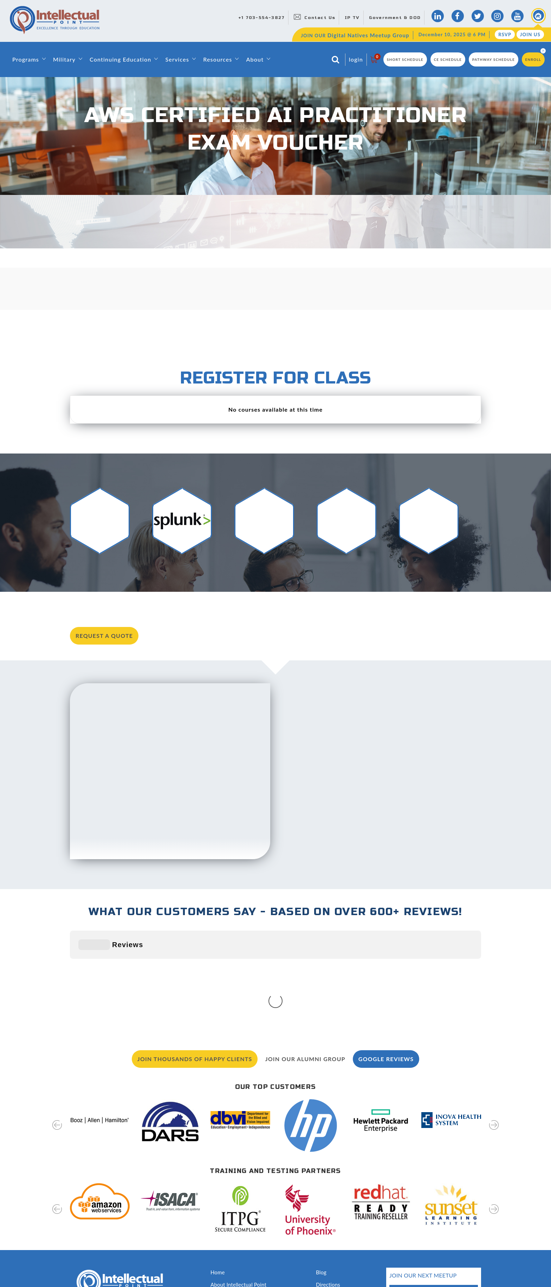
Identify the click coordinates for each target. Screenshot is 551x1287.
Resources (217, 59)
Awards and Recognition (238, 1229)
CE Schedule (448, 59)
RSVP (504, 34)
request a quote (104, 635)
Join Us (530, 34)
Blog (321, 1167)
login (356, 59)
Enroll (533, 59)
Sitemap (79, 1267)
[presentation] (57, 1024)
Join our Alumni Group (305, 953)
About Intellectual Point (238, 1179)
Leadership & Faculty (235, 1191)
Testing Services (335, 1229)
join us (457, 1225)
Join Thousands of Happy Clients (194, 953)
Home (217, 1167)
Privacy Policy (110, 1267)
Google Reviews (386, 953)
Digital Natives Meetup (343, 1191)
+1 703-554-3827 (261, 17)
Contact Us (319, 17)
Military (64, 59)
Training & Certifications (238, 1216)
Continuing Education (120, 59)
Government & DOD (395, 17)
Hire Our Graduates (339, 1216)
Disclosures (329, 1241)
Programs (25, 59)
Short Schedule (405, 59)
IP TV (352, 17)
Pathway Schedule (493, 59)
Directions (328, 1179)
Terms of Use (147, 1267)
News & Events (334, 1204)
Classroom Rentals (232, 1241)
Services (177, 59)
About (255, 59)
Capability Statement (235, 1254)
